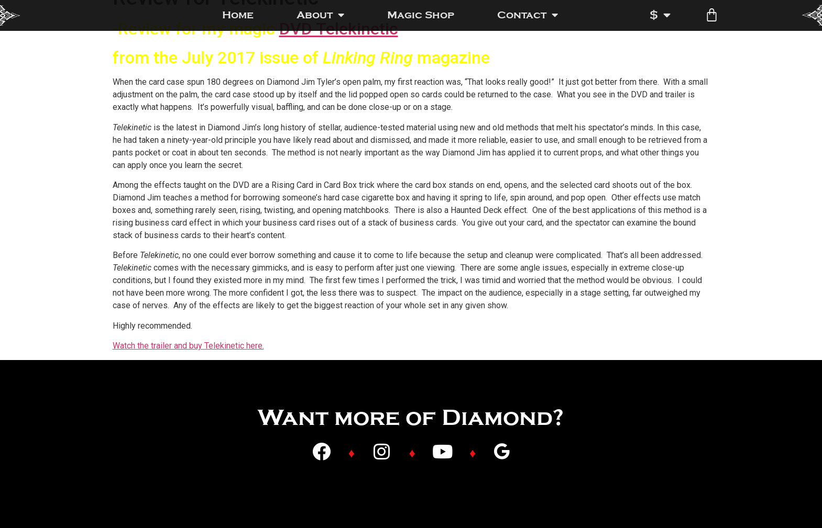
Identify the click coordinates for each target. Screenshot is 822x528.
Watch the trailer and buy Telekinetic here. (188, 346)
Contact (527, 15)
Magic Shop (420, 14)
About (320, 15)
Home (238, 14)
